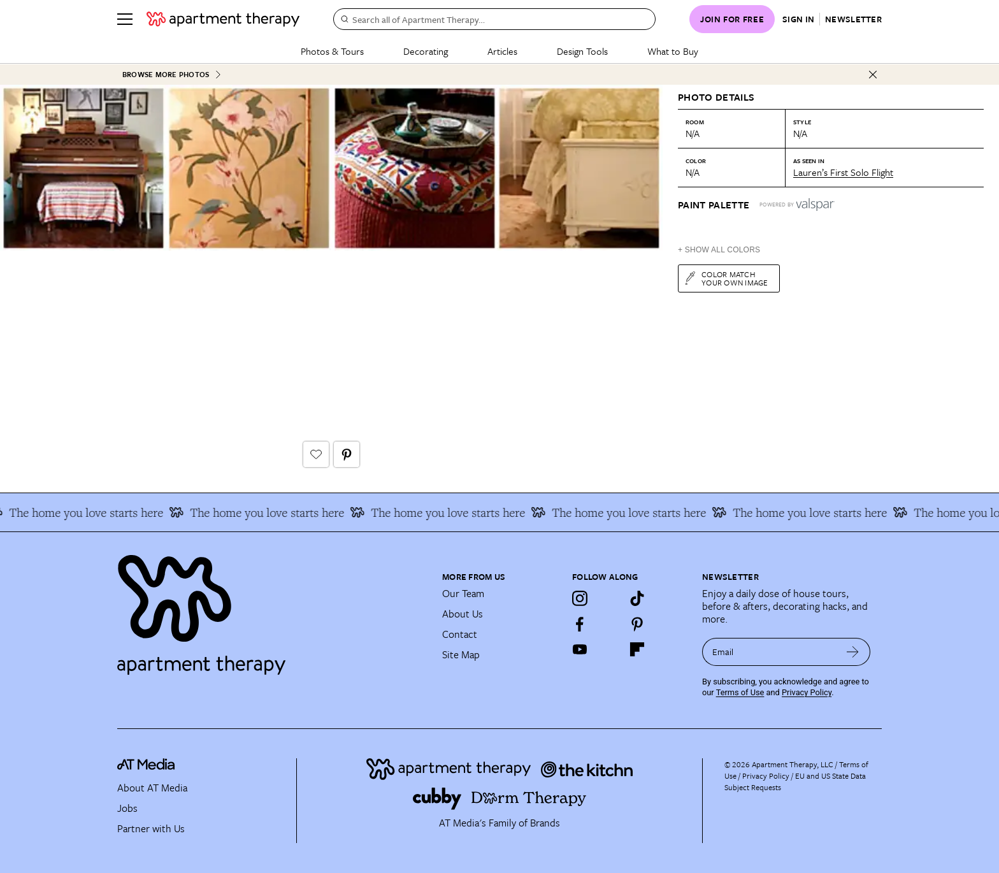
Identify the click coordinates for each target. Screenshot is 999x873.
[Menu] (125, 19)
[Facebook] (579, 623)
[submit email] (852, 651)
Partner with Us (151, 827)
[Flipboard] (637, 648)
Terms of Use (740, 691)
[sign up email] (768, 651)
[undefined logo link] (223, 19)
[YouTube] (579, 648)
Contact (459, 633)
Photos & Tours (332, 51)
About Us (462, 613)
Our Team (463, 592)
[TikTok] (637, 597)
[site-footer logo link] (146, 766)
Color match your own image (726, 277)
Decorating (425, 51)
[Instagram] (579, 597)
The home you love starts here (110, 511)
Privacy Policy (806, 691)
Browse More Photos (172, 74)
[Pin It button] (346, 453)
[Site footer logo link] (272, 608)
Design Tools (582, 51)
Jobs (127, 807)
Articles (502, 51)
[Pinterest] (637, 623)
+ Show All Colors (719, 249)
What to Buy (672, 51)
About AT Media (152, 787)
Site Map (461, 653)
